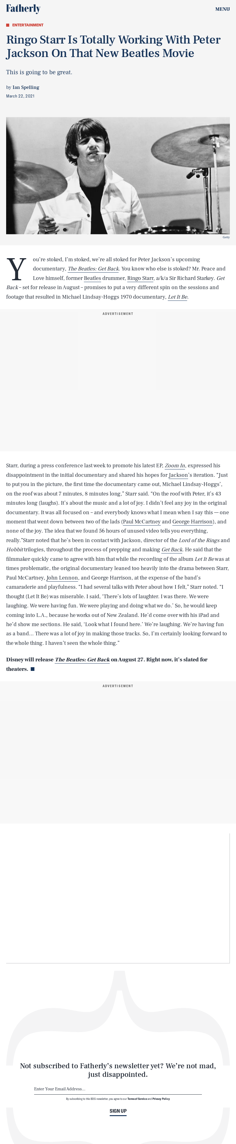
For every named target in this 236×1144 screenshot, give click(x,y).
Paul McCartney (142, 521)
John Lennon (62, 577)
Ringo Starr (140, 278)
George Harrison (192, 521)
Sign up (118, 1111)
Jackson (178, 475)
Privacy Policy (161, 1098)
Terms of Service (137, 1098)
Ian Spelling (26, 87)
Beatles (92, 278)
